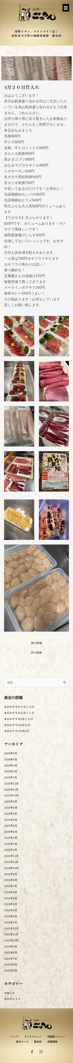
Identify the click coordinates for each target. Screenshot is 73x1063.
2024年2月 (10, 916)
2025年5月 (10, 825)
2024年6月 (10, 892)
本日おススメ (12, 999)
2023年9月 (10, 946)
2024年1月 (10, 922)
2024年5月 (10, 898)
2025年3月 (10, 838)
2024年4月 (10, 904)
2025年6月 (10, 820)
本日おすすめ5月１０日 (18, 719)
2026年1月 (10, 777)
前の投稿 (36, 643)
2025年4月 (10, 832)
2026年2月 (10, 771)
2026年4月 (10, 759)
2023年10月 (11, 940)
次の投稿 (36, 652)
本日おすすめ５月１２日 (19, 707)
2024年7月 (10, 886)
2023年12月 (11, 928)
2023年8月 (11, 952)
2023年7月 (10, 958)
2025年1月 (10, 850)
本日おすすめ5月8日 (16, 731)
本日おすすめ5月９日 (17, 725)
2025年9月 (10, 801)
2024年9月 (10, 874)
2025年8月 (11, 807)
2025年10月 (11, 795)
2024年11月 (11, 862)
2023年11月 (11, 934)
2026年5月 (10, 753)
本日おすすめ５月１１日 (19, 713)
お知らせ (9, 993)
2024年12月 (11, 856)
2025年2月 (10, 844)
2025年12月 (11, 783)
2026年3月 (10, 765)
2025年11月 (11, 789)
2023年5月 (10, 970)
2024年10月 (11, 868)
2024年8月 (11, 880)
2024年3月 (10, 910)
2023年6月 (10, 964)
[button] (65, 8)
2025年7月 (10, 814)
